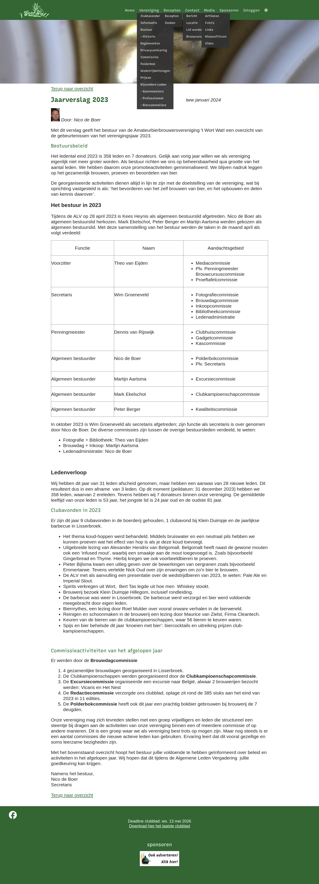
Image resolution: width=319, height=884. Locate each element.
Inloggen (251, 10)
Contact (192, 10)
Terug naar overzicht (72, 88)
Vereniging (149, 10)
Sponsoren (229, 10)
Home (130, 10)
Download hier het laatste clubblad (159, 826)
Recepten (172, 10)
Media (209, 10)
